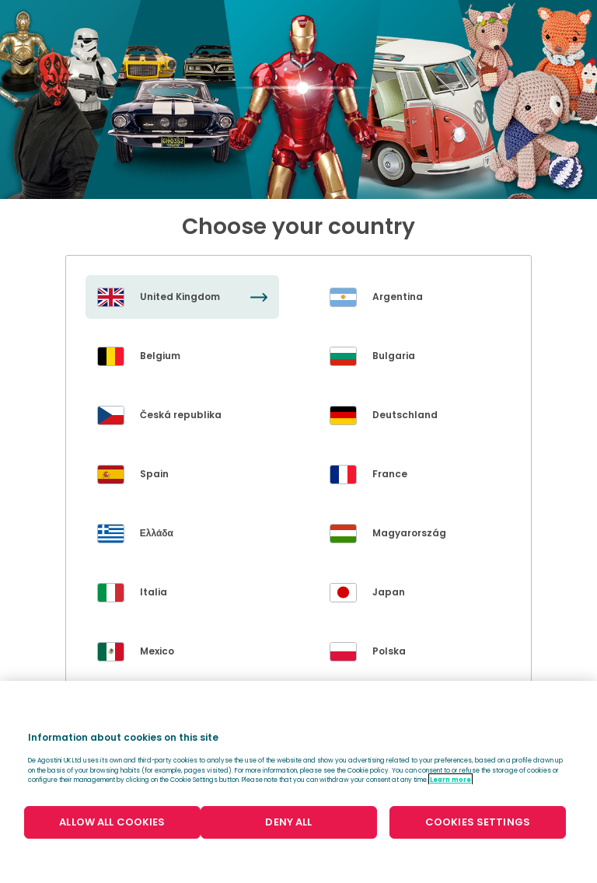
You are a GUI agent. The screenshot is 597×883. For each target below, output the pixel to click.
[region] (298, 782)
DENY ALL (288, 822)
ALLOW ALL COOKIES (112, 822)
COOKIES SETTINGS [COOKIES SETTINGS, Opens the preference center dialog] (477, 822)
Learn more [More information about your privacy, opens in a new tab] (450, 779)
